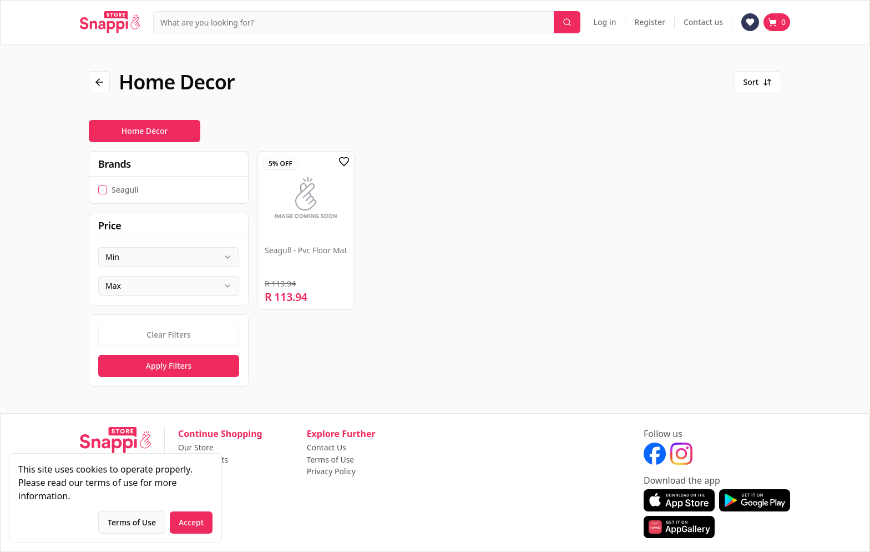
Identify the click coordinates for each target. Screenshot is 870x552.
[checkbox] (102, 189)
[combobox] (168, 257)
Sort (757, 82)
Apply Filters (168, 365)
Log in (605, 22)
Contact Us (326, 448)
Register (649, 22)
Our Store (196, 448)
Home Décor (145, 131)
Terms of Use (331, 460)
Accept (191, 522)
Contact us (703, 22)
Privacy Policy (331, 471)
